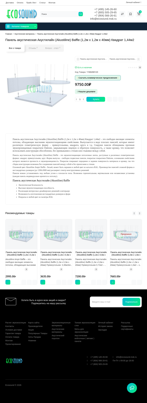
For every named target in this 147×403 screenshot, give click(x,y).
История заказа (105, 322)
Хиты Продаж (34, 333)
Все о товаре (15, 48)
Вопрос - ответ (52, 48)
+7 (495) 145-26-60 (105, 9)
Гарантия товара (13, 330)
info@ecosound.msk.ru (103, 18)
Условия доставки (13, 326)
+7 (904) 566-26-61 (105, 15)
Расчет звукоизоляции (15, 319)
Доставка (10, 3)
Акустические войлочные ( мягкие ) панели (84, 335)
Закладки (102, 326)
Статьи (42, 3)
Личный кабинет (105, 319)
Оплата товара (12, 333)
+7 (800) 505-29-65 (105, 12)
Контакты (9, 322)
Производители (35, 322)
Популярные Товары (37, 330)
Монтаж (52, 3)
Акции (31, 326)
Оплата (20, 3)
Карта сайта (33, 319)
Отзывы (33, 48)
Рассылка (125, 319)
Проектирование (13, 340)
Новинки (32, 337)
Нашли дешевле (86, 91)
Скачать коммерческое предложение (97, 77)
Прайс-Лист (31, 3)
